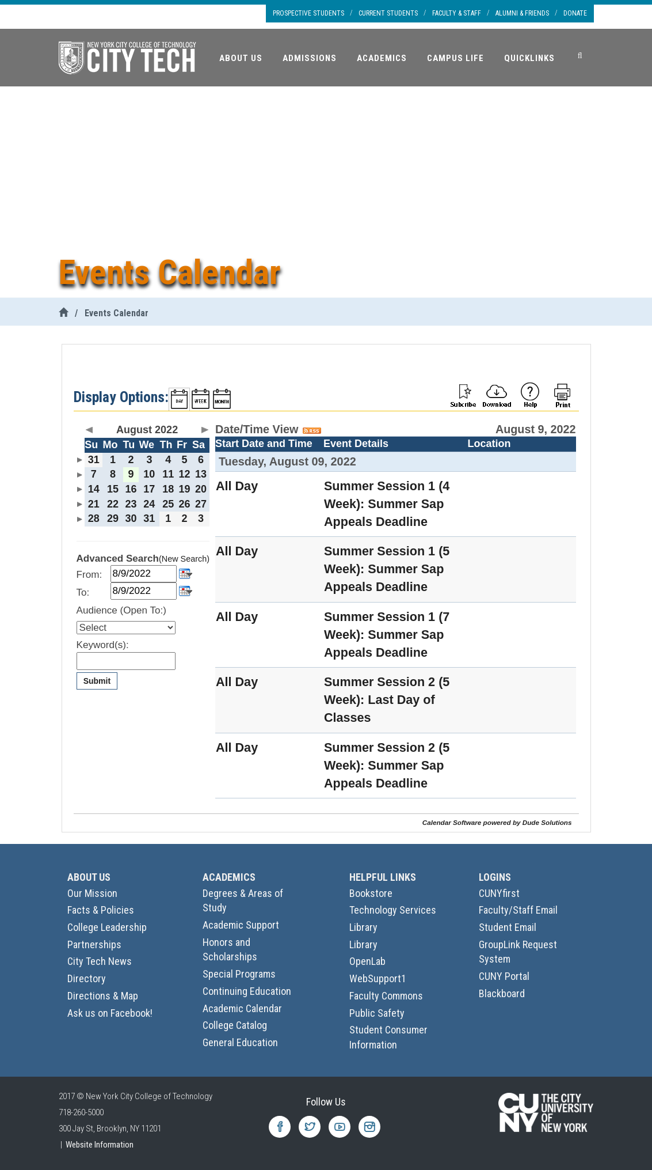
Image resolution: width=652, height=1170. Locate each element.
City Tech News (99, 961)
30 (130, 518)
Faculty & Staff (456, 13)
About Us (240, 58)
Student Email (507, 927)
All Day (237, 486)
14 (94, 489)
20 (201, 489)
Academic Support (241, 925)
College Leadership (107, 927)
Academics (382, 58)
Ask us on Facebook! (109, 1013)
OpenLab (367, 961)
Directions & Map (102, 996)
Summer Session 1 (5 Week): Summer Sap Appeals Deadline (386, 569)
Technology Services (392, 910)
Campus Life (455, 58)
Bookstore (370, 893)
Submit (96, 681)
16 (130, 489)
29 (113, 518)
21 (94, 504)
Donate (575, 13)
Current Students (388, 13)
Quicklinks (529, 58)
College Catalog (235, 1025)
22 (113, 504)
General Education (240, 1042)
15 (113, 489)
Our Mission (92, 893)
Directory (86, 978)
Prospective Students (308, 13)
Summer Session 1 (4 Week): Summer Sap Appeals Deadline (386, 504)
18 (168, 489)
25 (168, 504)
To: (83, 592)
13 (201, 474)
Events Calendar (116, 313)
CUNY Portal (504, 976)
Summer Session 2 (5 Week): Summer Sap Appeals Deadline (386, 765)
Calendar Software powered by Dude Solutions (497, 822)
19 (184, 489)
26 (184, 504)
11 (168, 474)
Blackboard (502, 993)
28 (94, 518)
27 (201, 504)
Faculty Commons (386, 996)
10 (149, 474)
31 (94, 459)
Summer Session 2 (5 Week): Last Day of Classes (386, 700)
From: (89, 574)
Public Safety (377, 1013)
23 (130, 504)
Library (363, 927)
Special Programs (239, 974)
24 (149, 504)
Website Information (100, 1144)
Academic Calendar (242, 1008)
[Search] (580, 56)
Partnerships (94, 944)
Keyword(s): (103, 644)
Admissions (310, 58)
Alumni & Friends (522, 13)
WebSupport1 (377, 978)
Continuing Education (247, 991)
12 (184, 474)
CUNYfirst (499, 893)
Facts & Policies (100, 910)
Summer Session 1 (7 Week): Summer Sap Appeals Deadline (386, 634)
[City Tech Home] (63, 313)
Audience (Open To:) (121, 610)
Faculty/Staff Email (518, 910)
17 (149, 489)
